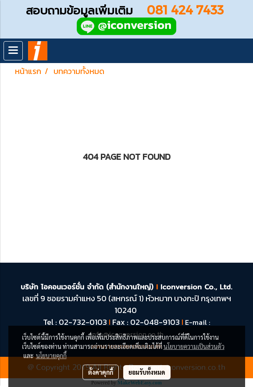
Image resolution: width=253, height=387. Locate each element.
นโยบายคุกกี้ (51, 355)
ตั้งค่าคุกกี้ (100, 372)
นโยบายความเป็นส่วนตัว (194, 346)
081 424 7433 (188, 9)
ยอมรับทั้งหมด (146, 372)
